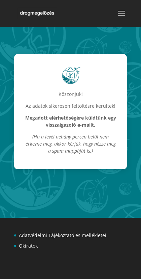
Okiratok (28, 246)
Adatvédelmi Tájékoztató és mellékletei (62, 235)
